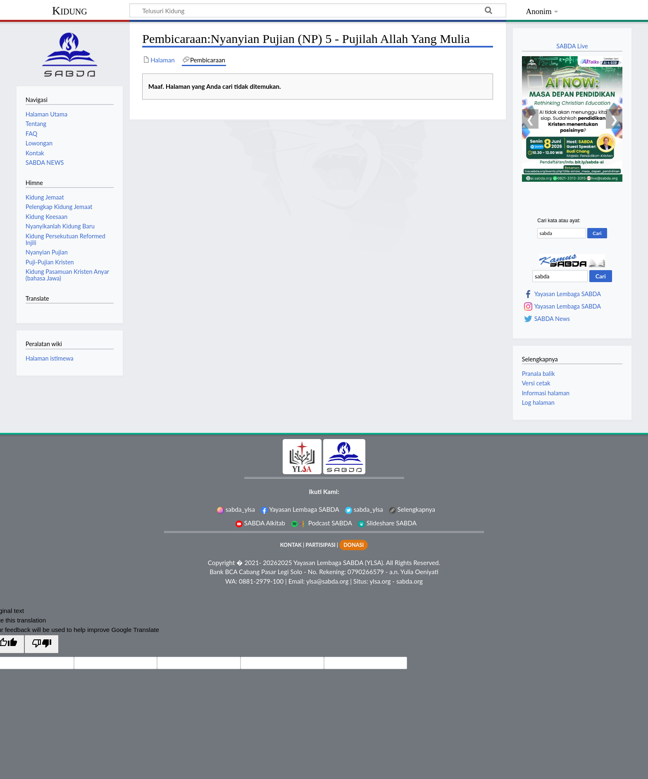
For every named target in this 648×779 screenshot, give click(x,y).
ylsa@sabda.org (327, 581)
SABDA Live (572, 46)
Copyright (221, 562)
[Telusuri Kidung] (318, 10)
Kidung (69, 10)
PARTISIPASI (320, 545)
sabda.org (409, 581)
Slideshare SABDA (387, 523)
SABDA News (552, 319)
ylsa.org (380, 581)
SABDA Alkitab (260, 523)
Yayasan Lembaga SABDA (567, 294)
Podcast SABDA (321, 523)
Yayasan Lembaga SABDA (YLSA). (338, 562)
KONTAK (291, 545)
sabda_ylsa (236, 509)
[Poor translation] (41, 644)
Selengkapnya (412, 509)
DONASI (353, 545)
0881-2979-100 (261, 581)
